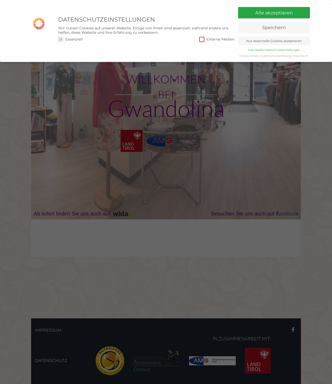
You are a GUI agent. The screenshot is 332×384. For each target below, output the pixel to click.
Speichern (274, 23)
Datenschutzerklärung (276, 51)
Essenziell (70, 34)
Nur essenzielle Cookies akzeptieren (274, 36)
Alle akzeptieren (274, 8)
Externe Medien (216, 34)
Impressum (300, 51)
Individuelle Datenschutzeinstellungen (274, 45)
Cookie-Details (249, 51)
